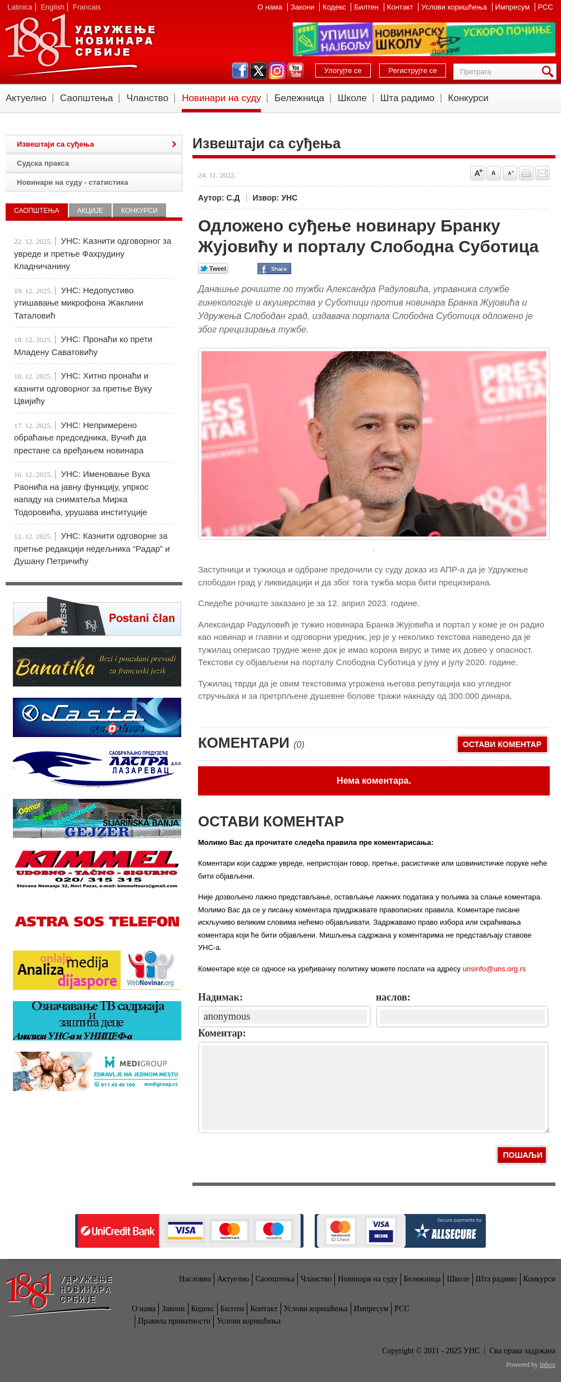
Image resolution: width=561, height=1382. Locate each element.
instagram (277, 70)
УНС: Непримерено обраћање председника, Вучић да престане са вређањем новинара (80, 437)
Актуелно (26, 98)
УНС (80, 45)
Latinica (20, 7)
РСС (545, 7)
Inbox (547, 1365)
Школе (352, 98)
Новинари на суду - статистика (72, 182)
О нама (270, 7)
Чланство (147, 98)
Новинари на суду (221, 98)
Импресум (513, 7)
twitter (258, 70)
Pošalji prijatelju (542, 173)
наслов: (393, 997)
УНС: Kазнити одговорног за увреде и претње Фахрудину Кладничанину (92, 253)
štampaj (526, 173)
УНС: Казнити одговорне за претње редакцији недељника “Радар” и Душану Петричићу (92, 548)
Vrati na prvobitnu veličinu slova (493, 173)
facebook (240, 70)
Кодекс (335, 7)
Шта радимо (407, 98)
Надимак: (220, 997)
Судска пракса (43, 163)
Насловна (195, 1279)
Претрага (549, 71)
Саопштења (86, 98)
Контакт (401, 7)
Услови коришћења (455, 7)
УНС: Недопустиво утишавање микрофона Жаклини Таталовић (78, 302)
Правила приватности (174, 1321)
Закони (303, 7)
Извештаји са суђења (55, 144)
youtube (295, 70)
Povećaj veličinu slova (477, 173)
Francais (87, 7)
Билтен (367, 7)
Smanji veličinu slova (510, 173)
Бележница (299, 98)
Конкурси (468, 98)
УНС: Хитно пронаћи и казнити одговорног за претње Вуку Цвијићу (83, 388)
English (52, 7)
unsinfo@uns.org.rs (494, 969)
